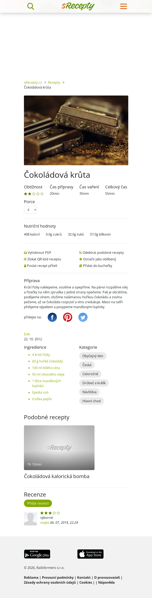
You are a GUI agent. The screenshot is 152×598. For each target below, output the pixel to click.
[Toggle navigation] (123, 6)
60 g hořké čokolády (47, 361)
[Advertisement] (76, 43)
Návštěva (89, 392)
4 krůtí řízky (41, 354)
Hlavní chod (91, 401)
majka (44, 522)
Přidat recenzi (38, 503)
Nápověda (106, 582)
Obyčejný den (92, 356)
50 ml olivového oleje (48, 374)
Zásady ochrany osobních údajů (50, 582)
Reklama (31, 577)
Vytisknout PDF (39, 252)
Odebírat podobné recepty (103, 252)
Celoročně (90, 374)
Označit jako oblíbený (99, 259)
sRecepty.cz (33, 82)
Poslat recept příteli (42, 265)
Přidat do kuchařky (97, 265)
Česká (86, 365)
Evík (27, 334)
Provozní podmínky (58, 577)
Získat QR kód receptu (44, 259)
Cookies (85, 582)
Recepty (54, 82)
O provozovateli (107, 577)
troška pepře (42, 399)
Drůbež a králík (94, 383)
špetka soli (40, 392)
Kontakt (84, 577)
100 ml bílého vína (46, 368)
